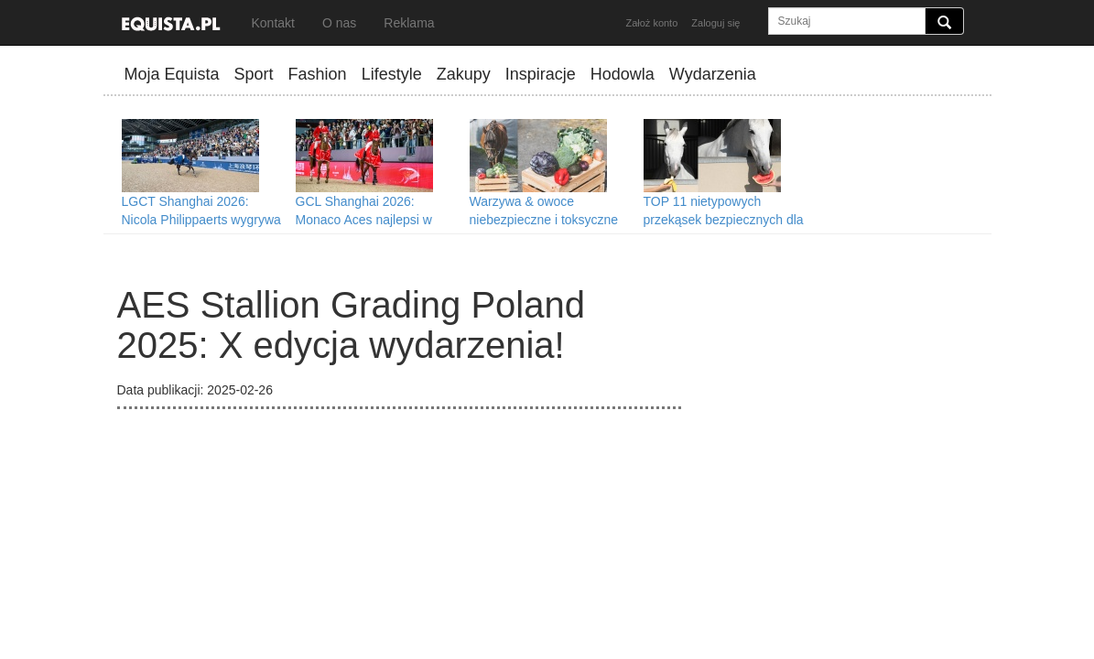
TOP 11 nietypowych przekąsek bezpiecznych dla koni (724, 219)
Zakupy (464, 74)
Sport (254, 74)
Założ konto (651, 22)
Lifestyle (392, 74)
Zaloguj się (715, 22)
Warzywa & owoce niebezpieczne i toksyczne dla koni (544, 219)
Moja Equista (172, 74)
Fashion (317, 74)
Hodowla (622, 74)
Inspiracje (540, 74)
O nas (339, 23)
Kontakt (273, 23)
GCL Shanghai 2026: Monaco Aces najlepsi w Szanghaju (364, 219)
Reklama (409, 23)
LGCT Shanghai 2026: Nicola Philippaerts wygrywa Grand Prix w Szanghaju (201, 219)
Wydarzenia (712, 74)
